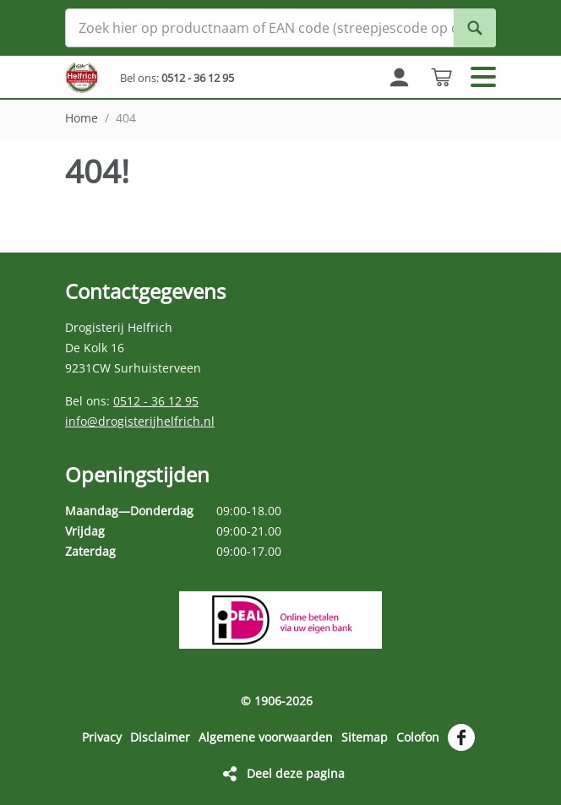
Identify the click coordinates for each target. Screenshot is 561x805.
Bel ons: (177, 77)
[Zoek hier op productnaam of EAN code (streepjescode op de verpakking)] (280, 27)
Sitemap (364, 737)
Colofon (417, 737)
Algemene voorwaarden (266, 737)
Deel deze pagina (296, 773)
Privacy (102, 737)
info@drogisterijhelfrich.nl (140, 421)
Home (81, 118)
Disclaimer (160, 737)
